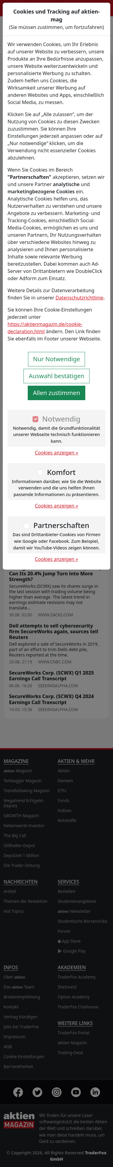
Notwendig (61, 419)
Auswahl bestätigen (56, 376)
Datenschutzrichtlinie (79, 297)
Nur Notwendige (56, 359)
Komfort (61, 472)
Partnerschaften (61, 525)
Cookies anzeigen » (56, 452)
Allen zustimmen (56, 393)
